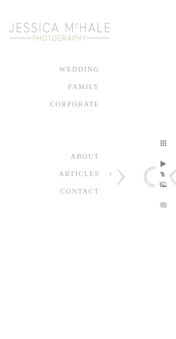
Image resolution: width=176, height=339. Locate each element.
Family (83, 86)
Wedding (79, 69)
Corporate (74, 104)
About (84, 156)
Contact (79, 191)
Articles (79, 174)
